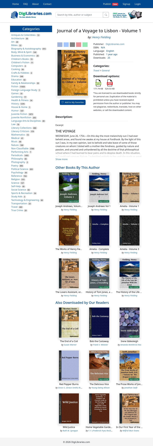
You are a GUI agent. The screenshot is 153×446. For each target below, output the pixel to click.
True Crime (17, 210)
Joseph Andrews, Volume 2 (69, 206)
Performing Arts (19, 151)
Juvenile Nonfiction (21, 117)
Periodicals (17, 155)
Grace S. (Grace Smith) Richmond (73, 387)
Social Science (18, 189)
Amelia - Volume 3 (129, 249)
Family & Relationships (23, 83)
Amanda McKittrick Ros (130, 344)
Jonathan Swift (130, 387)
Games (15, 93)
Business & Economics (23, 55)
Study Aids (16, 196)
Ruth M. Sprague (70, 430)
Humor (15, 110)
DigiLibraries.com (115, 44)
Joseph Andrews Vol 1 (99, 206)
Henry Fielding (101, 37)
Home (15, 4)
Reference (16, 175)
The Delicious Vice (99, 384)
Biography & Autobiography (26, 48)
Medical (15, 138)
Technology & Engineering (25, 200)
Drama (14, 76)
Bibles (14, 45)
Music (14, 141)
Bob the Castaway (99, 341)
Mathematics (18, 134)
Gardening (17, 96)
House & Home (19, 107)
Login (138, 4)
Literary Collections (21, 127)
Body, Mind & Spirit (21, 52)
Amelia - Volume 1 (129, 206)
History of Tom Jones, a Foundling (103, 292)
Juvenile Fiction (19, 114)
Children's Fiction (20, 62)
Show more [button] (61, 159)
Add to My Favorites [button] (73, 102)
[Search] (79, 14)
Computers (17, 65)
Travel (14, 206)
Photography (18, 162)
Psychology (17, 172)
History (15, 103)
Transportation (19, 203)
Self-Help (16, 186)
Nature (15, 145)
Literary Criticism (20, 131)
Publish (110, 4)
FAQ (25, 4)
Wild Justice (69, 427)
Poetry (14, 165)
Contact (47, 4)
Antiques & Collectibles (23, 35)
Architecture (17, 38)
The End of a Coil (69, 341)
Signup (126, 4)
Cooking (15, 69)
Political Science (19, 169)
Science (15, 182)
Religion (15, 179)
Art (12, 41)
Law (13, 124)
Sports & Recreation (21, 193)
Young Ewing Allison (101, 387)
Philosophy (17, 158)
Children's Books (20, 59)
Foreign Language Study (24, 90)
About (35, 4)
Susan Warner (70, 344)
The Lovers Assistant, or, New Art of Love (76, 292)
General (106, 70)
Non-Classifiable (19, 148)
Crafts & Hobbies (20, 72)
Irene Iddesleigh (129, 341)
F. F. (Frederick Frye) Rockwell (101, 430)
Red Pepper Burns (69, 384)
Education (16, 79)
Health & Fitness (20, 100)
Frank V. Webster (100, 344)
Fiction (14, 86)
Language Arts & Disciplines (26, 120)
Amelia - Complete (99, 249)
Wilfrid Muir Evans (130, 430)
